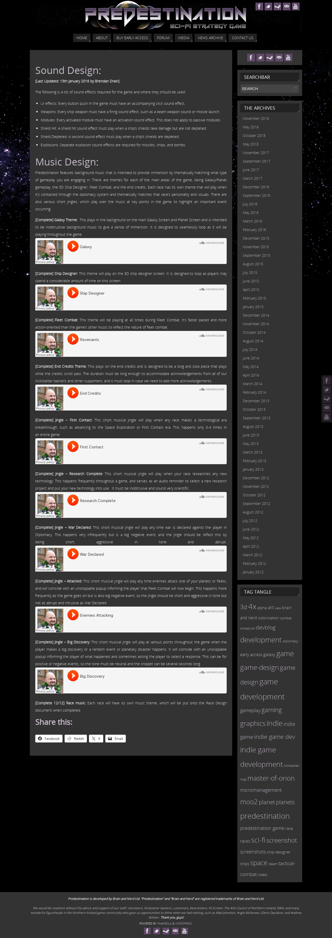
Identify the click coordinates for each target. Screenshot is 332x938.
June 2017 (251, 169)
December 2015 (256, 238)
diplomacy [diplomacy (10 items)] (290, 641)
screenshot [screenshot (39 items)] (281, 840)
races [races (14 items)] (245, 841)
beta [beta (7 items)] (278, 608)
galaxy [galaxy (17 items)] (269, 654)
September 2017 (256, 161)
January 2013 (253, 469)
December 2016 (256, 186)
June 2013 (251, 435)
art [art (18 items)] (271, 607)
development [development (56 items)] (261, 639)
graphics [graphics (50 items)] (253, 723)
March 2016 (252, 221)
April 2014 (251, 375)
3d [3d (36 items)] (243, 607)
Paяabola (164, 923)
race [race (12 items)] (289, 828)
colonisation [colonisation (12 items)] (268, 617)
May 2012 (251, 537)
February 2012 (254, 563)
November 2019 (256, 118)
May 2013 (251, 443)
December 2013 (256, 400)
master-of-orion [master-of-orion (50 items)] (271, 778)
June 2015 (251, 281)
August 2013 (253, 426)
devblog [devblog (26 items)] (265, 627)
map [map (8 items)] (243, 779)
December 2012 (256, 477)
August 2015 (253, 263)
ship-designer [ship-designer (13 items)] (278, 852)
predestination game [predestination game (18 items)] (262, 828)
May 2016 (251, 212)
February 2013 (254, 460)
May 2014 (251, 366)
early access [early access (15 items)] (251, 654)
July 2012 (250, 520)
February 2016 (254, 229)
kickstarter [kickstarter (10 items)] (291, 765)
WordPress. (184, 923)
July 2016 (250, 204)
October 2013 (254, 409)
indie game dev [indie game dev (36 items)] (274, 736)
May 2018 (251, 144)
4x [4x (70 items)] (252, 606)
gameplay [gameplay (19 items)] (250, 710)
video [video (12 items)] (262, 874)
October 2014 (254, 332)
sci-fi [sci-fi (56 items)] (258, 840)
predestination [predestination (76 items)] (265, 816)
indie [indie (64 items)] (274, 723)
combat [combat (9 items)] (286, 618)
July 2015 (250, 272)
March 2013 (252, 452)
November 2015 (256, 246)
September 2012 (256, 503)
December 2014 (256, 315)
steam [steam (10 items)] (273, 863)
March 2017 (252, 178)
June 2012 (251, 529)
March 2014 (252, 383)
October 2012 (254, 494)
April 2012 (251, 546)
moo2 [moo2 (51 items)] (249, 801)
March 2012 (252, 554)
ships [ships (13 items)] (244, 863)
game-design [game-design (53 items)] (259, 667)
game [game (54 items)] (285, 653)
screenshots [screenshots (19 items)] (253, 852)
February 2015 (254, 298)
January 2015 (253, 306)
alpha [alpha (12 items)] (262, 607)
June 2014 (251, 358)
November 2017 (256, 152)
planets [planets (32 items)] (285, 802)
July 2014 (250, 349)
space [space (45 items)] (258, 862)
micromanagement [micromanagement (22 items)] (261, 789)
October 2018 (254, 135)
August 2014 (253, 340)
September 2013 (256, 417)
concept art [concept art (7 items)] (247, 628)
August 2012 (253, 512)
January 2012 (253, 571)
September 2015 (256, 255)
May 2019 (251, 126)
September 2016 (256, 195)
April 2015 (251, 289)
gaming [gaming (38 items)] (271, 710)
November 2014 (256, 323)
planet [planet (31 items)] (267, 802)
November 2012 (256, 486)
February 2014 (254, 392)
